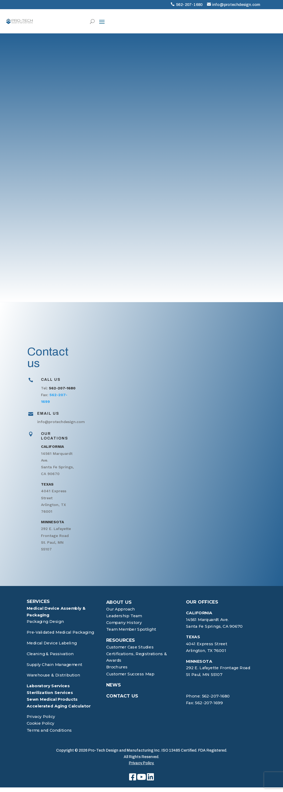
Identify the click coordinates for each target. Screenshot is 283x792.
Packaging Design (45, 621)
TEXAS (193, 637)
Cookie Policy (40, 723)
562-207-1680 (189, 4)
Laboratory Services (48, 685)
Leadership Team (124, 615)
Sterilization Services (50, 692)
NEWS (113, 685)
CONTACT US (122, 695)
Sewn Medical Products (52, 699)
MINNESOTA (199, 661)
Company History (124, 622)
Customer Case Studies (130, 647)
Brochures (117, 667)
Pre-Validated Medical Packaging (60, 632)
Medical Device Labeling (52, 643)
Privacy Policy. (141, 763)
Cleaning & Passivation (50, 653)
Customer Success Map (130, 673)
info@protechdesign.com (236, 4)
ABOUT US (119, 602)
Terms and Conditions (49, 730)
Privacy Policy (41, 716)
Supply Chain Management (54, 664)
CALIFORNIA (199, 612)
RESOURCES (120, 640)
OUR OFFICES (202, 602)
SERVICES (38, 601)
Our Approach (120, 609)
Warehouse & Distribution (53, 675)
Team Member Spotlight (131, 629)
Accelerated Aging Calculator (59, 706)
